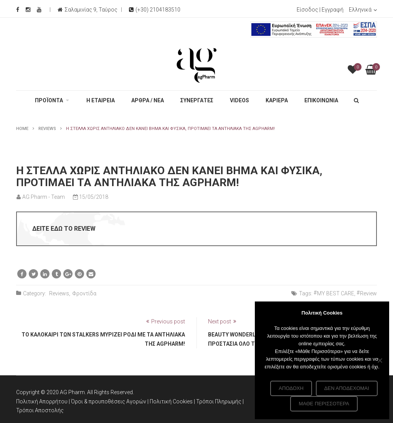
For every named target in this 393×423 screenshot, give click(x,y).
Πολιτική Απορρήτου (42, 401)
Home (22, 128)
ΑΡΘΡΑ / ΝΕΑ (147, 100)
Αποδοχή (291, 388)
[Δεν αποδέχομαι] (379, 360)
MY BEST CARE (335, 293)
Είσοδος (307, 10)
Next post (219, 321)
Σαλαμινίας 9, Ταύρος (90, 10)
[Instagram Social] (28, 10)
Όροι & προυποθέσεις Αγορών (108, 401)
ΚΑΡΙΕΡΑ (277, 100)
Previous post (168, 321)
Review (368, 293)
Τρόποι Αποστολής (40, 410)
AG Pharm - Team (43, 197)
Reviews (47, 128)
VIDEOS (239, 100)
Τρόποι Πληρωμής (219, 401)
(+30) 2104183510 (154, 10)
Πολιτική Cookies (172, 401)
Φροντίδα (84, 293)
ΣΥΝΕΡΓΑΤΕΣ (196, 100)
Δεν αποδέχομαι (346, 388)
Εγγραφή (332, 10)
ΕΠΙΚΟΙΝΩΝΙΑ (321, 100)
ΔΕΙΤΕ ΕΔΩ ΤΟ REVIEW (64, 228)
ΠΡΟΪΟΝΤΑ (49, 100)
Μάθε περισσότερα (324, 403)
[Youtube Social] (39, 10)
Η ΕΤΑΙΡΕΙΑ (100, 100)
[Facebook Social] (17, 10)
